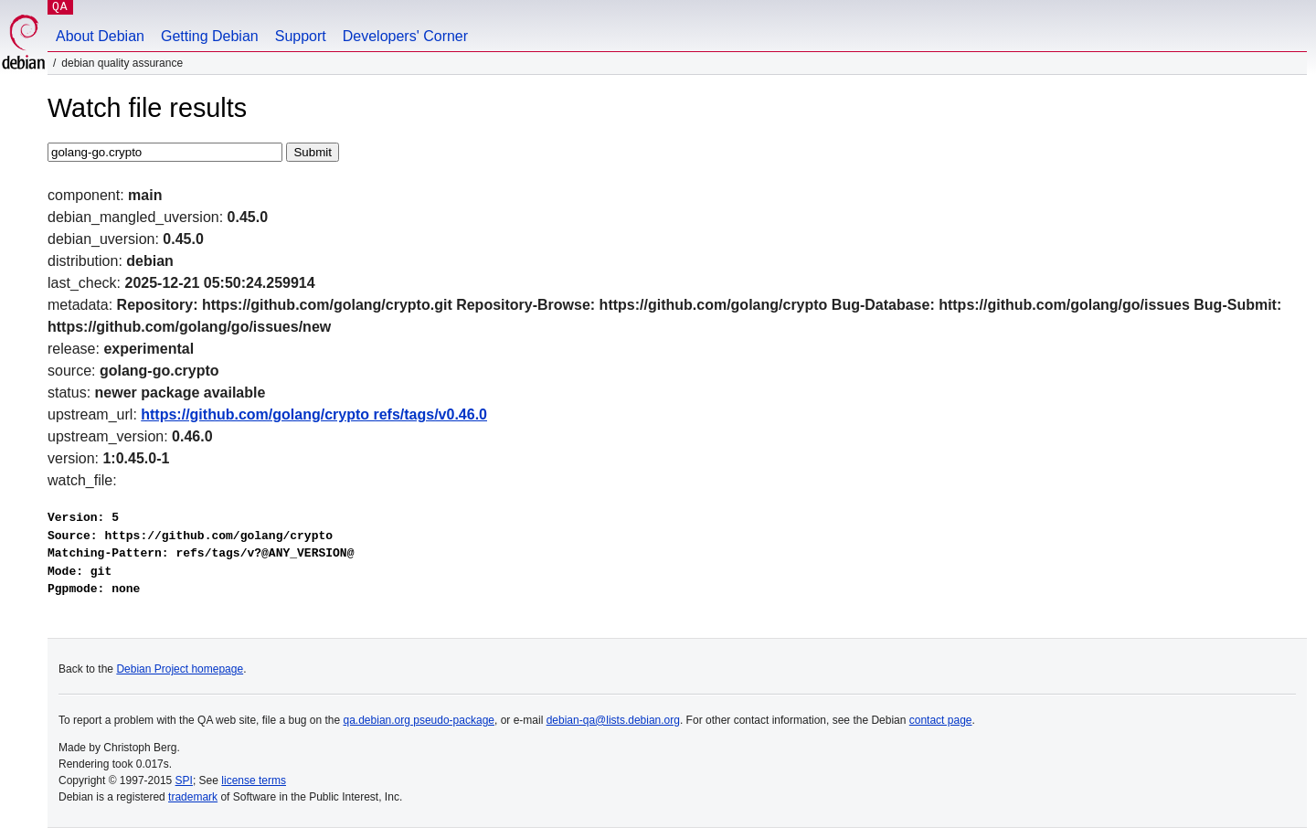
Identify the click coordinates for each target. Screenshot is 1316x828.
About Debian (100, 36)
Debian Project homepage (179, 669)
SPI (184, 780)
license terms (253, 780)
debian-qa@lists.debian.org (613, 720)
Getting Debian (210, 36)
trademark (193, 797)
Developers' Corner (405, 36)
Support (300, 36)
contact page (940, 720)
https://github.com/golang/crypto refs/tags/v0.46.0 (314, 414)
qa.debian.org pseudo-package (419, 720)
